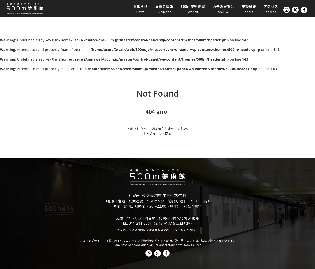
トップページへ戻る (157, 134)
